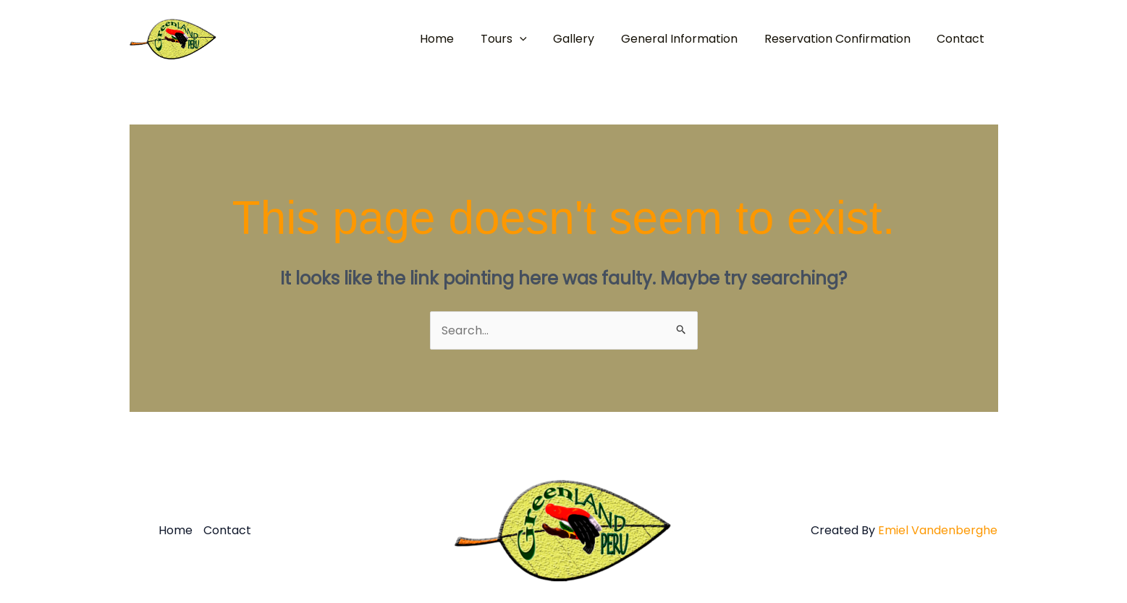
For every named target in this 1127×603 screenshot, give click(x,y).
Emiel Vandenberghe (937, 530)
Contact (963, 38)
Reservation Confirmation (842, 38)
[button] (535, 39)
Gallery (586, 38)
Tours (519, 39)
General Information (688, 38)
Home (456, 38)
